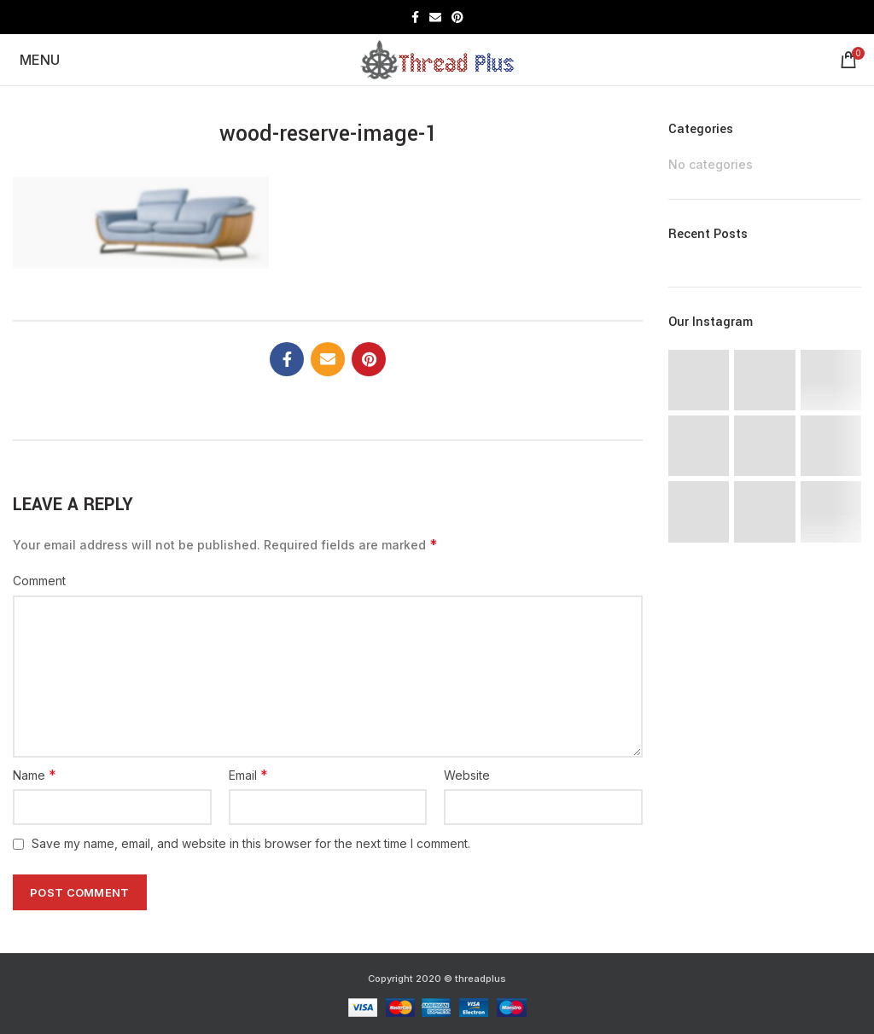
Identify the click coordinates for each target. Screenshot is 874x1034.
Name (34, 774)
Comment (39, 580)
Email (248, 774)
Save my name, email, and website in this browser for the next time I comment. (251, 843)
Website (467, 775)
